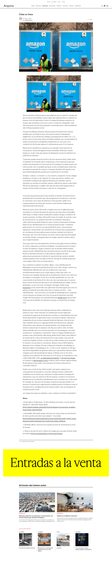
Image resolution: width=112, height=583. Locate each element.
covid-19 (28, 441)
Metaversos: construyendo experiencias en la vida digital (45, 549)
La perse (59, 548)
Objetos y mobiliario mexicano (67, 516)
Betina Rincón (28, 20)
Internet (32, 441)
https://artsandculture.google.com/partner (47, 434)
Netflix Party (62, 298)
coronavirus (23, 441)
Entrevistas (22, 513)
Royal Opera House (68, 358)
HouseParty (27, 288)
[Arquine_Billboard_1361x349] (56, 476)
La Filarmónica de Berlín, (49, 358)
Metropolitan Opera (40, 361)
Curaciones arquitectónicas (27, 548)
